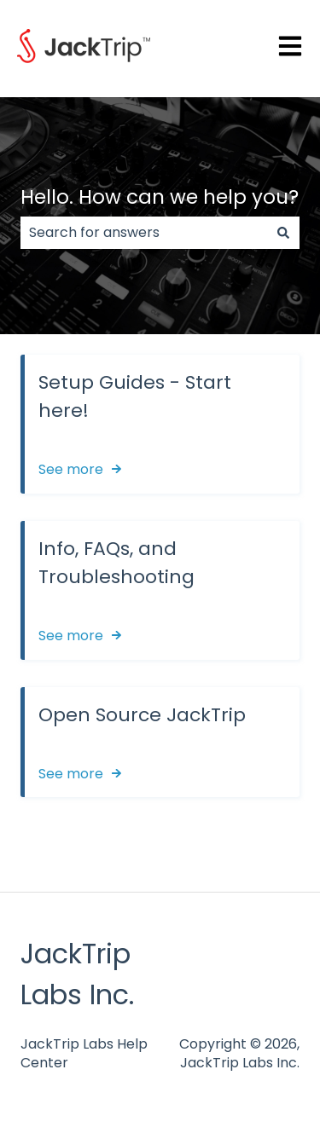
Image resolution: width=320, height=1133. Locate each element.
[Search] (283, 233)
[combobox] (143, 233)
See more (70, 469)
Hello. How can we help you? (159, 197)
